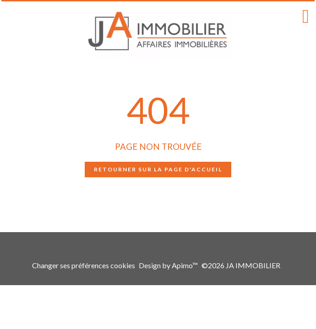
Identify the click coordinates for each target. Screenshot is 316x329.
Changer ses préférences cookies (83, 265)
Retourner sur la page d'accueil (158, 169)
